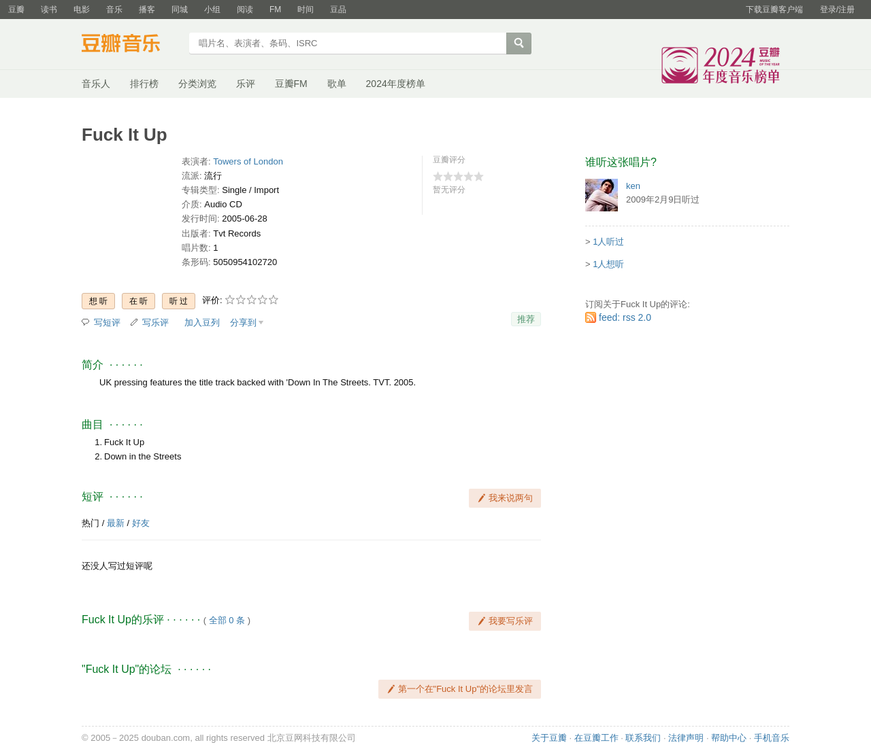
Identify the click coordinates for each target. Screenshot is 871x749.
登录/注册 (837, 9)
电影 (81, 9)
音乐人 (96, 83)
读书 (49, 9)
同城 (179, 9)
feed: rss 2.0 (625, 317)
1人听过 (608, 242)
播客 (147, 9)
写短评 (107, 322)
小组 (212, 9)
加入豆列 (202, 322)
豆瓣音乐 (131, 45)
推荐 (526, 319)
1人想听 (608, 264)
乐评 (245, 83)
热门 (90, 523)
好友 (141, 523)
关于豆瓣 (549, 738)
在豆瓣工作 (596, 738)
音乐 (114, 9)
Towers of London (248, 161)
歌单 (336, 83)
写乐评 (155, 322)
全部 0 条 (227, 620)
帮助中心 (728, 738)
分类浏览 (197, 83)
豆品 (338, 9)
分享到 (243, 322)
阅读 (245, 9)
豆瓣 (16, 9)
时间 (305, 9)
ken (633, 186)
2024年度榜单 (395, 83)
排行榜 (144, 83)
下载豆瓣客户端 (774, 9)
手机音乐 (771, 738)
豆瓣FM (291, 83)
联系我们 (643, 738)
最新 (116, 523)
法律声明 (686, 738)
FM (275, 9)
